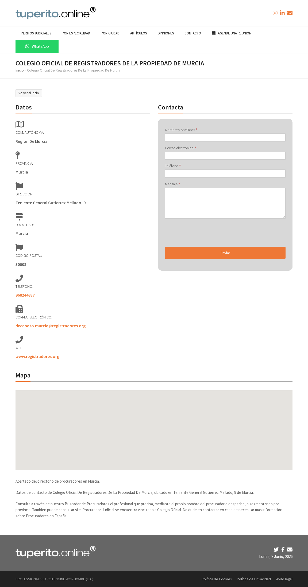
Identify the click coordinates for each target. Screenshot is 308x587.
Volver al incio (28, 93)
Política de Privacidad (254, 579)
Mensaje (172, 184)
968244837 (25, 295)
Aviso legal (284, 579)
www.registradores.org (37, 356)
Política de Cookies (217, 579)
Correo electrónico (180, 147)
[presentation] (205, 232)
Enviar (225, 252)
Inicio (20, 70)
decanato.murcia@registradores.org (51, 325)
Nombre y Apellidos (181, 129)
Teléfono (173, 165)
